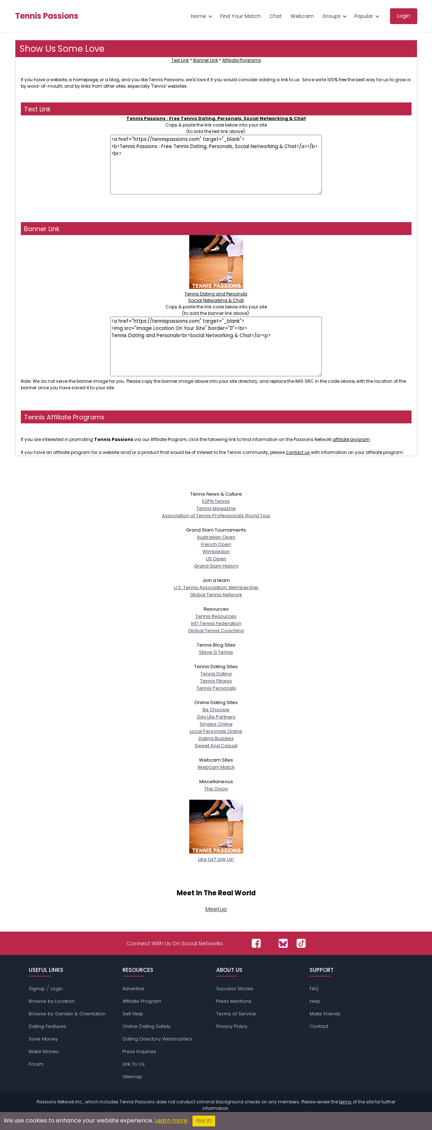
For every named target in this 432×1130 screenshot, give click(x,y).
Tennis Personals (216, 688)
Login (57, 988)
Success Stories (235, 988)
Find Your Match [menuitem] (240, 16)
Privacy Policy (231, 1026)
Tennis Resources (216, 616)
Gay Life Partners (216, 716)
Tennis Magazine (216, 508)
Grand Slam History (216, 565)
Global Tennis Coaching (216, 630)
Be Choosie (216, 709)
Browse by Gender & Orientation (67, 1013)
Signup (37, 988)
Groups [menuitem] (331, 16)
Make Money (44, 1051)
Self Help (132, 1013)
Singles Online (216, 724)
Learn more (171, 1120)
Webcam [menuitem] (302, 16)
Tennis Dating (216, 673)
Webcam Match (216, 767)
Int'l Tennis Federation (216, 623)
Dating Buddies (216, 738)
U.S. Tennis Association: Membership (216, 587)
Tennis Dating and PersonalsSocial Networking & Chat (216, 293)
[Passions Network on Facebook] (256, 943)
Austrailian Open (216, 537)
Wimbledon (216, 551)
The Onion (216, 788)
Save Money (43, 1038)
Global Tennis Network (216, 594)
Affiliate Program (141, 1001)
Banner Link (205, 60)
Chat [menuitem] (275, 16)
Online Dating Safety (146, 1026)
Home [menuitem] (198, 16)
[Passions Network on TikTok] (301, 943)
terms (345, 1102)
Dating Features (47, 1026)
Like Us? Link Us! (216, 856)
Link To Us (133, 1064)
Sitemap (132, 1076)
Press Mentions (233, 1001)
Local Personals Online (216, 731)
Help (315, 1001)
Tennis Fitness (216, 680)
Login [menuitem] (403, 15)
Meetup (216, 909)
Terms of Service (236, 1013)
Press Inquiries (139, 1051)
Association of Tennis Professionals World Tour (216, 515)
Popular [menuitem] (363, 16)
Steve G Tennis (216, 652)
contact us (298, 452)
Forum (36, 1064)
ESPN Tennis (216, 501)
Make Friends (325, 1013)
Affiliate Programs (241, 60)
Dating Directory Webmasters (157, 1038)
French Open (216, 544)
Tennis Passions (46, 16)
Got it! (204, 1120)
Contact (319, 1026)
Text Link (180, 60)
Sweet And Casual (216, 745)
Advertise (133, 988)
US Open (216, 558)
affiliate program (351, 439)
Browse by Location (52, 1001)
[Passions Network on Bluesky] (283, 943)
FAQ (314, 988)
